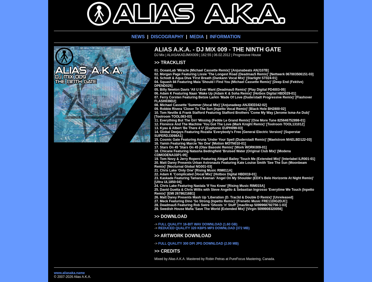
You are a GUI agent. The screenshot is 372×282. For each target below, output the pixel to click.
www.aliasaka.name (69, 273)
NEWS (138, 36)
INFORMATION (225, 36)
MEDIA (197, 36)
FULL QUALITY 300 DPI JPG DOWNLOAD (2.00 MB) (198, 243)
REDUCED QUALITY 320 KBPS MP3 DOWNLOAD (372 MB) (204, 228)
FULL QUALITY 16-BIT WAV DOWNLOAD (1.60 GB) (197, 224)
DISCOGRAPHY (167, 36)
